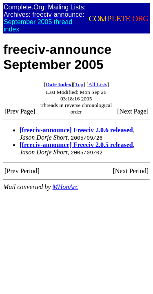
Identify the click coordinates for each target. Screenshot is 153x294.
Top (79, 84)
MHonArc (65, 186)
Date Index (58, 84)
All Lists (97, 84)
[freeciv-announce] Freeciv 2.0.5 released (76, 144)
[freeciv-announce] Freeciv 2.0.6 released (76, 130)
